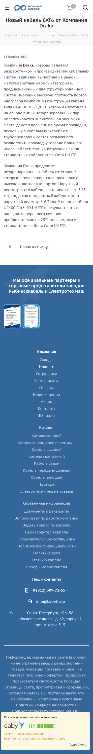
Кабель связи (46, 463)
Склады (47, 359)
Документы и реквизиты (46, 511)
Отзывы (46, 387)
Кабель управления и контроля (47, 442)
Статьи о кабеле (46, 560)
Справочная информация (46, 503)
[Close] (86, 717)
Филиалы (46, 415)
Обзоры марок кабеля (46, 567)
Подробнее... (78, 744)
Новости (46, 366)
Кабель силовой (46, 435)
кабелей (28, 77)
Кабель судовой (47, 449)
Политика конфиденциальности (46, 546)
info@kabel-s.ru (50, 601)
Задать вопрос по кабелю (46, 525)
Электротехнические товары (46, 491)
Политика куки (46, 553)
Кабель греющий (46, 477)
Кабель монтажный (47, 456)
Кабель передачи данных (46, 470)
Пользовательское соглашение (46, 539)
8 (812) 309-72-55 (49, 590)
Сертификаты (46, 380)
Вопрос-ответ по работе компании (46, 518)
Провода (46, 484)
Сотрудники (46, 373)
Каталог (46, 427)
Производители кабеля (46, 532)
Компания (46, 351)
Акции (46, 401)
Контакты (46, 408)
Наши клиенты (46, 394)
